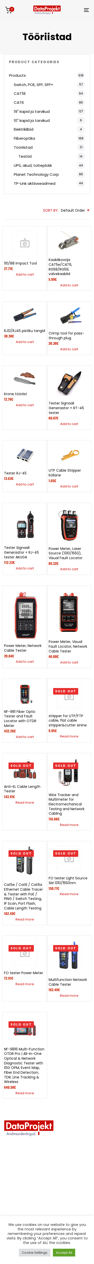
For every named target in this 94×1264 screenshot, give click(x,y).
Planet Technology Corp (36, 174)
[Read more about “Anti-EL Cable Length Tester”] (25, 802)
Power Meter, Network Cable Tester (23, 648)
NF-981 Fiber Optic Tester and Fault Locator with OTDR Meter (20, 718)
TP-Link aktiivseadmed (34, 183)
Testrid (25, 156)
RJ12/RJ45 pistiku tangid (24, 330)
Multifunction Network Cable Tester (68, 982)
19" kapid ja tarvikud (32, 111)
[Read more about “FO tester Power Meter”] (25, 984)
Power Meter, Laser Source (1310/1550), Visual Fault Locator (65, 553)
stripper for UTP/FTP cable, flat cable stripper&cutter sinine (68, 720)
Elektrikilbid (23, 129)
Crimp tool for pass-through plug (66, 336)
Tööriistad (23, 147)
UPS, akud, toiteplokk (33, 165)
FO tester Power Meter (23, 972)
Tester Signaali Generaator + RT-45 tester (66, 408)
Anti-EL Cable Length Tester (22, 789)
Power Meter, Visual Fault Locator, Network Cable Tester (68, 646)
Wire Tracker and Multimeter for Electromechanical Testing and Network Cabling (66, 804)
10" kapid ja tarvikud (32, 120)
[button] (25, 274)
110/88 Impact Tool (20, 263)
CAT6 (19, 102)
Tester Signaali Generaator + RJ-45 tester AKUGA (21, 552)
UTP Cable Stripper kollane (65, 473)
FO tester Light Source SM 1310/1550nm (68, 880)
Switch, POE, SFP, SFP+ (33, 84)
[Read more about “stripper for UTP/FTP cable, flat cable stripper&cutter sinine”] (69, 736)
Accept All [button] (64, 1252)
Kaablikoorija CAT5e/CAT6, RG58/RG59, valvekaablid (60, 266)
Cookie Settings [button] (34, 1252)
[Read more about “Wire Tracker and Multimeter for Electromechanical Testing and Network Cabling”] (69, 824)
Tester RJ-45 (15, 473)
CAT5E (20, 93)
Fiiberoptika (24, 138)
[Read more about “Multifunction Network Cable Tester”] (69, 995)
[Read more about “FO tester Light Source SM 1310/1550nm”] (69, 894)
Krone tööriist (15, 393)
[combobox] (75, 210)
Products (17, 75)
